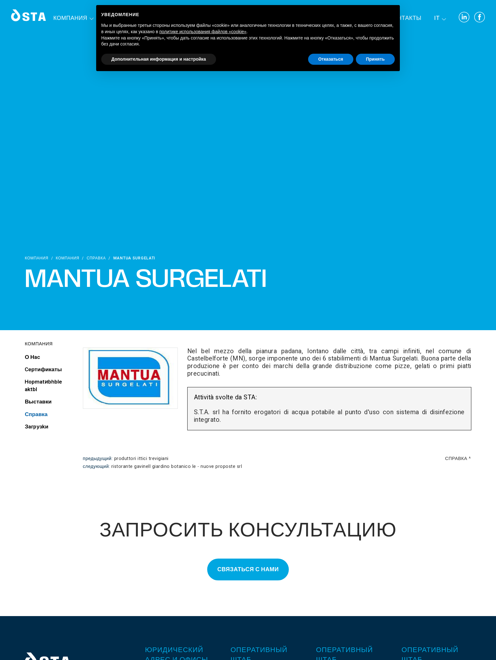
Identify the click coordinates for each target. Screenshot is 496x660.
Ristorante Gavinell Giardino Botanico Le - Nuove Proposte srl (176, 466)
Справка (96, 258)
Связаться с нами (248, 569)
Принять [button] (375, 59)
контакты (405, 18)
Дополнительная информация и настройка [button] (158, 59)
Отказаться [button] (330, 59)
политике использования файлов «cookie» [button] (202, 31)
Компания (70, 18)
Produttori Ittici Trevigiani (141, 458)
